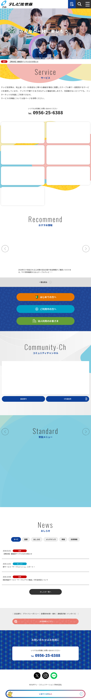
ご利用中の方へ (45, 309)
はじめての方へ (45, 297)
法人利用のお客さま (45, 321)
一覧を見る (43, 282)
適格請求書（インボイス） (67, 613)
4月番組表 (76, 398)
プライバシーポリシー (31, 613)
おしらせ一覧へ (45, 592)
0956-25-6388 (47, 113)
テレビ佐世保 (17, 4)
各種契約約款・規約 (48, 613)
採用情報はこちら (33, 621)
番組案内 (23, 399)
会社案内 (17, 613)
